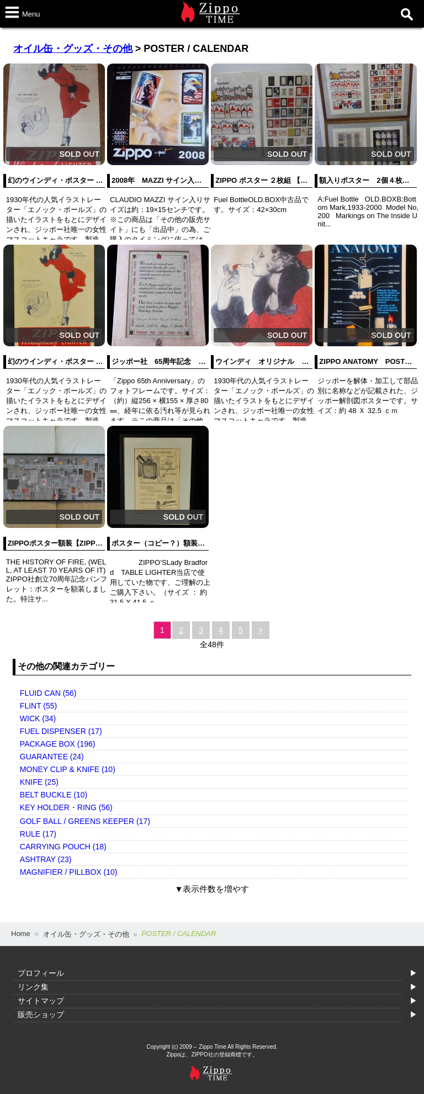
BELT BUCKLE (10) (53, 794)
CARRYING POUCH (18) (63, 846)
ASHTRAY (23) (46, 859)
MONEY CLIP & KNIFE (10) (67, 769)
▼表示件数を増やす (212, 889)
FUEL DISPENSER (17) (61, 731)
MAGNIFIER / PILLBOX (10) (69, 872)
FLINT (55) (38, 705)
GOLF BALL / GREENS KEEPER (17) (85, 821)
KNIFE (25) (39, 782)
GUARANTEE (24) (52, 756)
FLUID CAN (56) (48, 693)
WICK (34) (38, 718)
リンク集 (33, 986)
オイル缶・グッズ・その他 (72, 48)
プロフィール (41, 973)
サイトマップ (41, 1000)
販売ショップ (41, 1014)
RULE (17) (38, 833)
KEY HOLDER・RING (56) (66, 807)
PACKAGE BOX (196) (58, 743)
